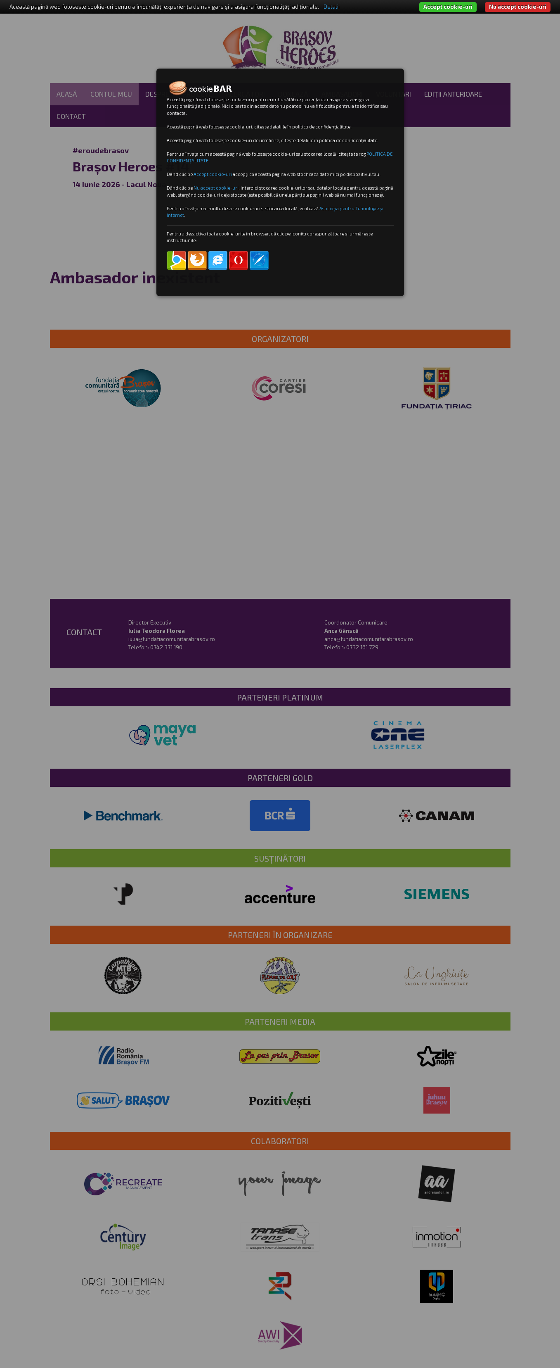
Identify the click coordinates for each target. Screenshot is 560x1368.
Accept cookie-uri (448, 6)
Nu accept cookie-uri (517, 6)
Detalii (332, 6)
